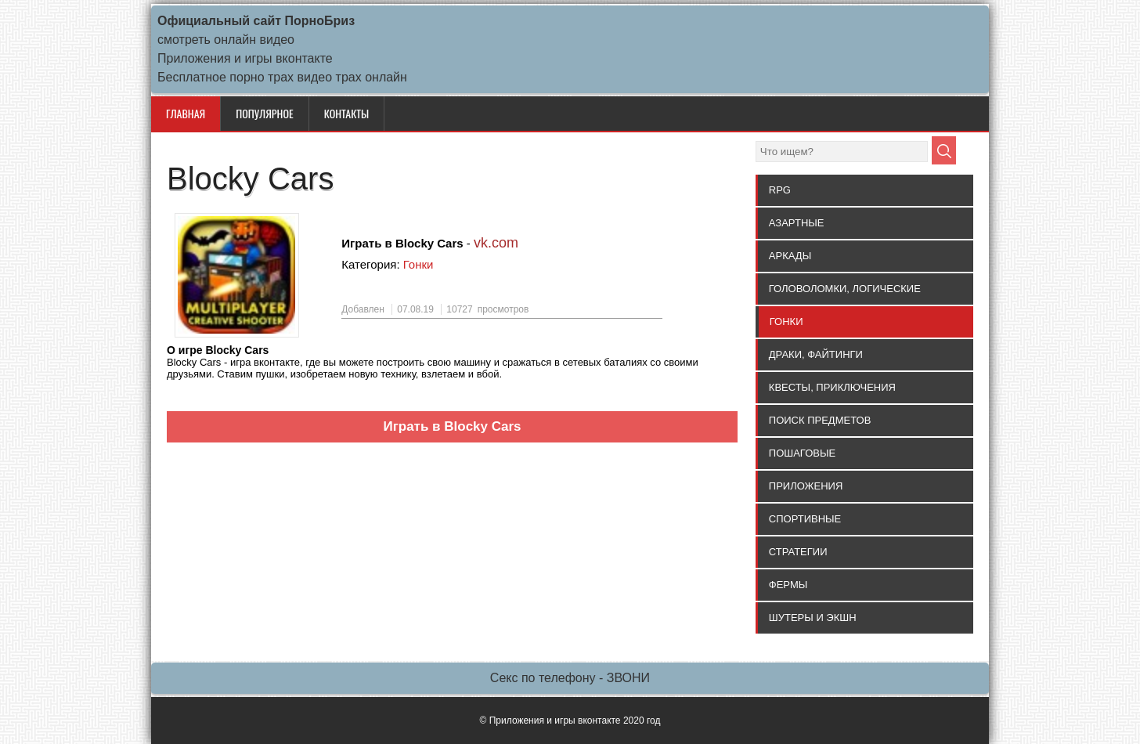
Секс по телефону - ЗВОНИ (570, 677)
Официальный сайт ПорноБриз (256, 20)
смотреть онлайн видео (225, 39)
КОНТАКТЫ (346, 113)
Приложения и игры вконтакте (245, 58)
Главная (185, 113)
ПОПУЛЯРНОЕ (264, 113)
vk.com (496, 243)
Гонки (418, 264)
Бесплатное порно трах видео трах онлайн (282, 77)
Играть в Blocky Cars (452, 426)
